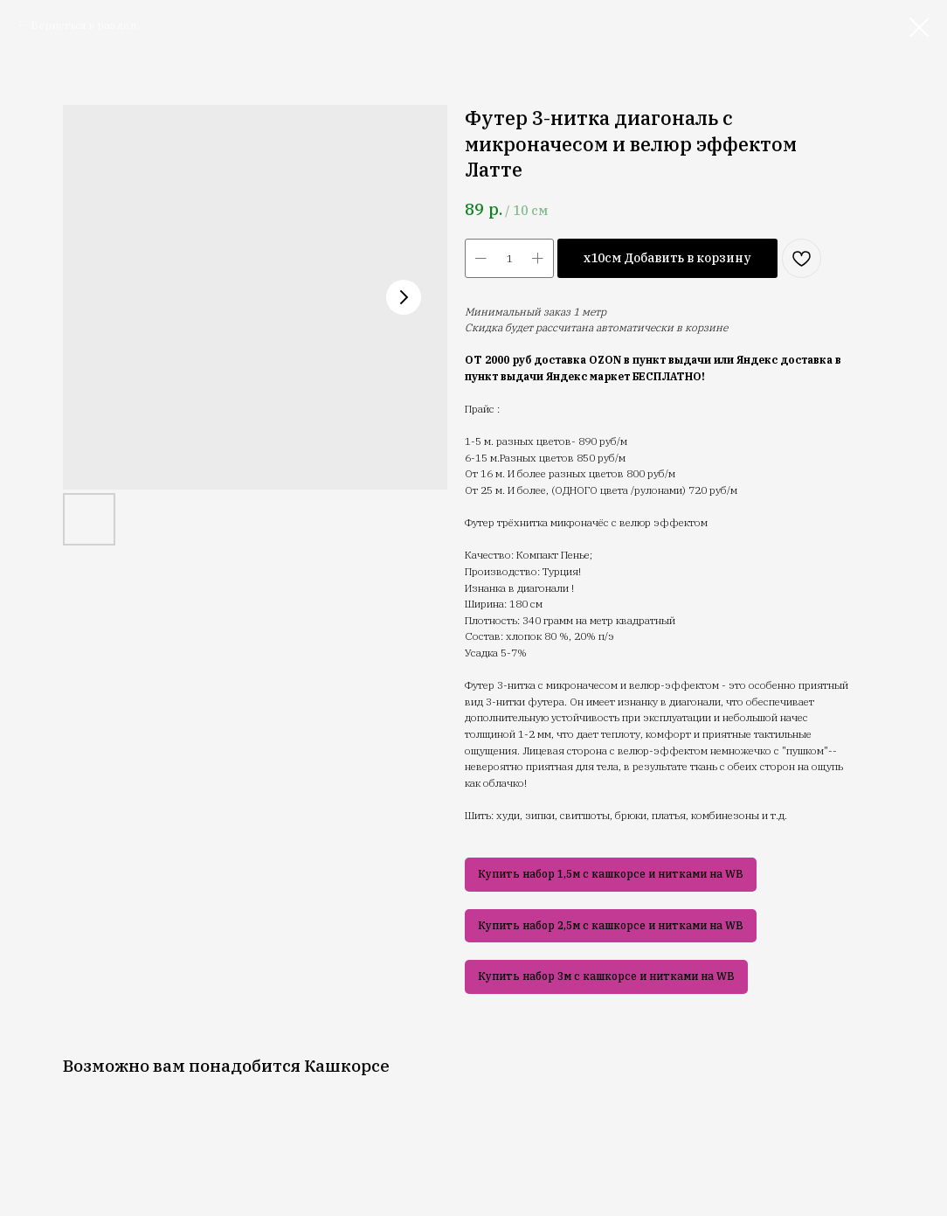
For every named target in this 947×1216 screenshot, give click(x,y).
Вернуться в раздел (83, 24)
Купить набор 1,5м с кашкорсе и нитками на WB (610, 873)
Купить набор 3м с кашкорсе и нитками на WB (606, 976)
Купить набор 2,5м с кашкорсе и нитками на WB (610, 925)
